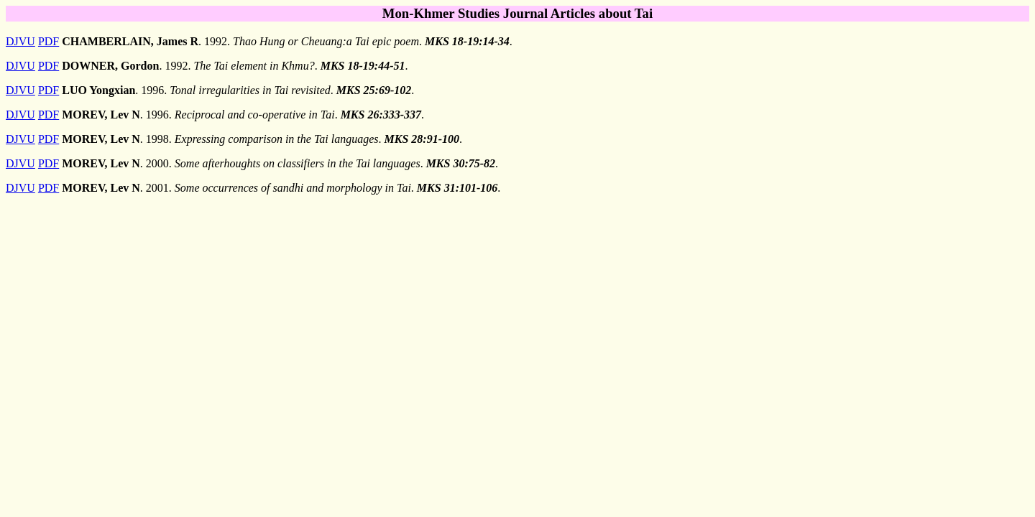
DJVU (20, 41)
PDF (48, 41)
